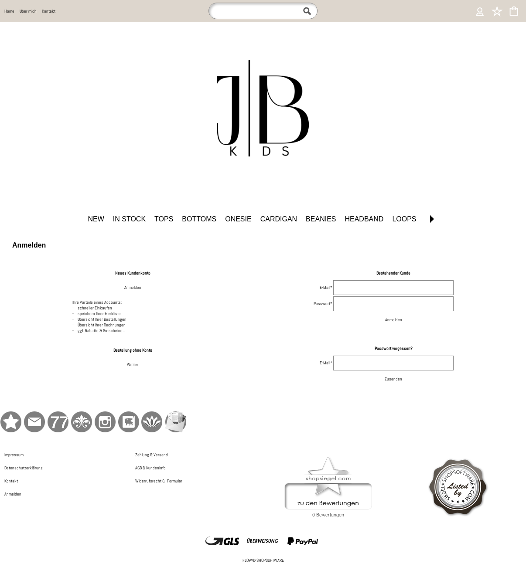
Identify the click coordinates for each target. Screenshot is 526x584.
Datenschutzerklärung (23, 468)
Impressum (14, 455)
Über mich (28, 11)
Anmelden (132, 287)
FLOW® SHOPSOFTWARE (263, 560)
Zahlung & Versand (151, 455)
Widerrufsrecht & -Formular (158, 481)
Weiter (132, 364)
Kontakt (48, 11)
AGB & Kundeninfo (150, 468)
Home (9, 11)
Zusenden (393, 379)
